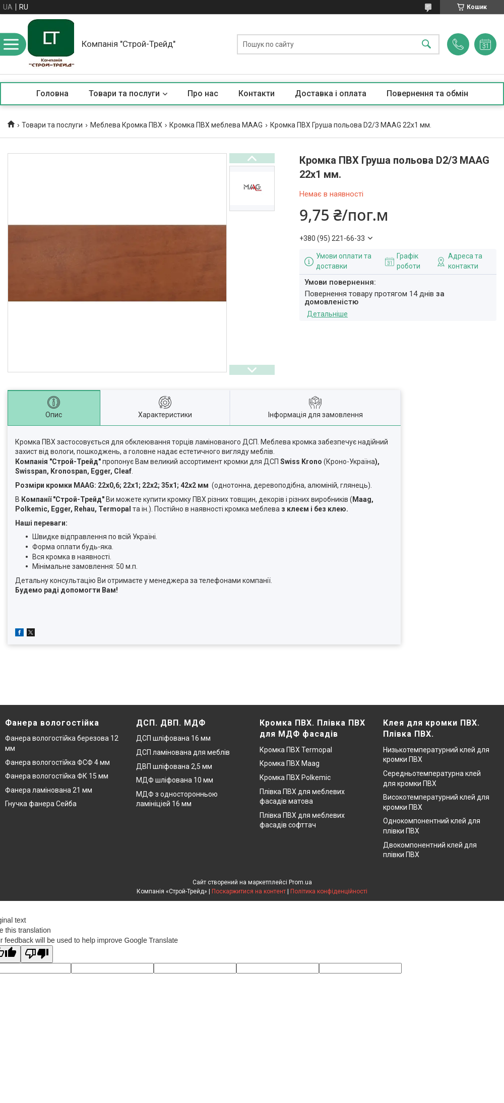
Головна (52, 93)
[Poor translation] (37, 954)
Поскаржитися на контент (249, 891)
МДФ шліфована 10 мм (174, 780)
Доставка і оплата (330, 93)
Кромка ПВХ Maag (290, 763)
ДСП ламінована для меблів (183, 752)
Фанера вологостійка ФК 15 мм (56, 776)
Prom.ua (300, 882)
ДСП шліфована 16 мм (173, 738)
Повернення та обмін (427, 93)
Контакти (256, 93)
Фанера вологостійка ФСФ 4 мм (57, 762)
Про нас (202, 93)
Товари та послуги (124, 93)
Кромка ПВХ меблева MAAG (216, 125)
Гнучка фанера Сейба (41, 804)
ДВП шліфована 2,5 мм (174, 766)
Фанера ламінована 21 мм (48, 790)
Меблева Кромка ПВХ (126, 125)
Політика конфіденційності (328, 891)
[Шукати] (426, 44)
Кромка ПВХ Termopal (296, 750)
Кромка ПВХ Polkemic (295, 777)
